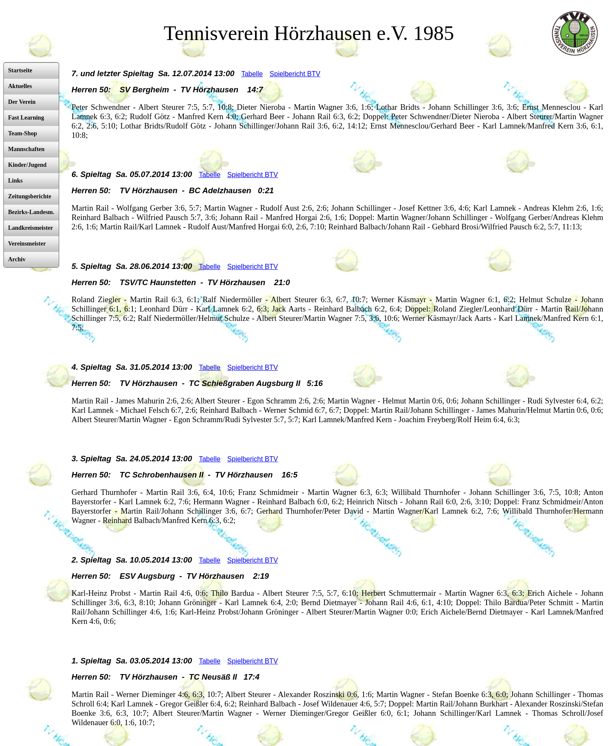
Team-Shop (22, 133)
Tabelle (252, 73)
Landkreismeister (30, 228)
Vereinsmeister (27, 243)
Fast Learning (26, 117)
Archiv (17, 259)
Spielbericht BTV (294, 73)
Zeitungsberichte (29, 196)
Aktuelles (20, 86)
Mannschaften (26, 149)
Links (15, 180)
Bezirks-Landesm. (31, 212)
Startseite (20, 70)
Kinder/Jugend (27, 165)
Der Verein (21, 102)
